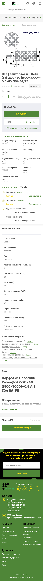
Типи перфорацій (9, 535)
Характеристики (29, 25)
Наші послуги (8, 531)
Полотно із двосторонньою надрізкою (19, 358)
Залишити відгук (21, 428)
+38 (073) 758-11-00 (16, 508)
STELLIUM (30, 577)
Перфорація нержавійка (13, 355)
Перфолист (35, 17)
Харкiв (23, 187)
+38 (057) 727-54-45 (16, 500)
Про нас (5, 528)
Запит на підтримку (10, 558)
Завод (19, 192)
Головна (5, 17)
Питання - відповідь (11, 554)
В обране (11, 128)
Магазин (20, 200)
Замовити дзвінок (13, 510)
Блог (4, 565)
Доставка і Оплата (31, 528)
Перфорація (24, 17)
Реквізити (27, 538)
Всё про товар (8, 25)
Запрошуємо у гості (11, 347)
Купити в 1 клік (31, 122)
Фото (4, 561)
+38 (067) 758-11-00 (16, 502)
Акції (4, 539)
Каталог (13, 17)
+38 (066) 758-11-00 (16, 505)
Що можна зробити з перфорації (17, 344)
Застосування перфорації (13, 341)
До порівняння (29, 128)
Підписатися (21, 473)
